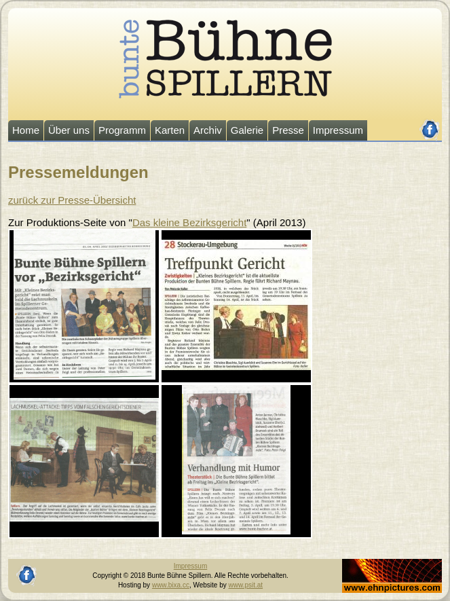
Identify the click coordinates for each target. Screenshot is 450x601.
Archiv (207, 130)
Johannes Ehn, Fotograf (378, 563)
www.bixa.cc (170, 585)
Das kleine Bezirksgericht (189, 222)
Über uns (69, 130)
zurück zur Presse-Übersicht (72, 200)
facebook (430, 124)
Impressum (338, 130)
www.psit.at (246, 585)
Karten (170, 130)
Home (25, 130)
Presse (288, 130)
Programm (122, 130)
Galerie (247, 130)
